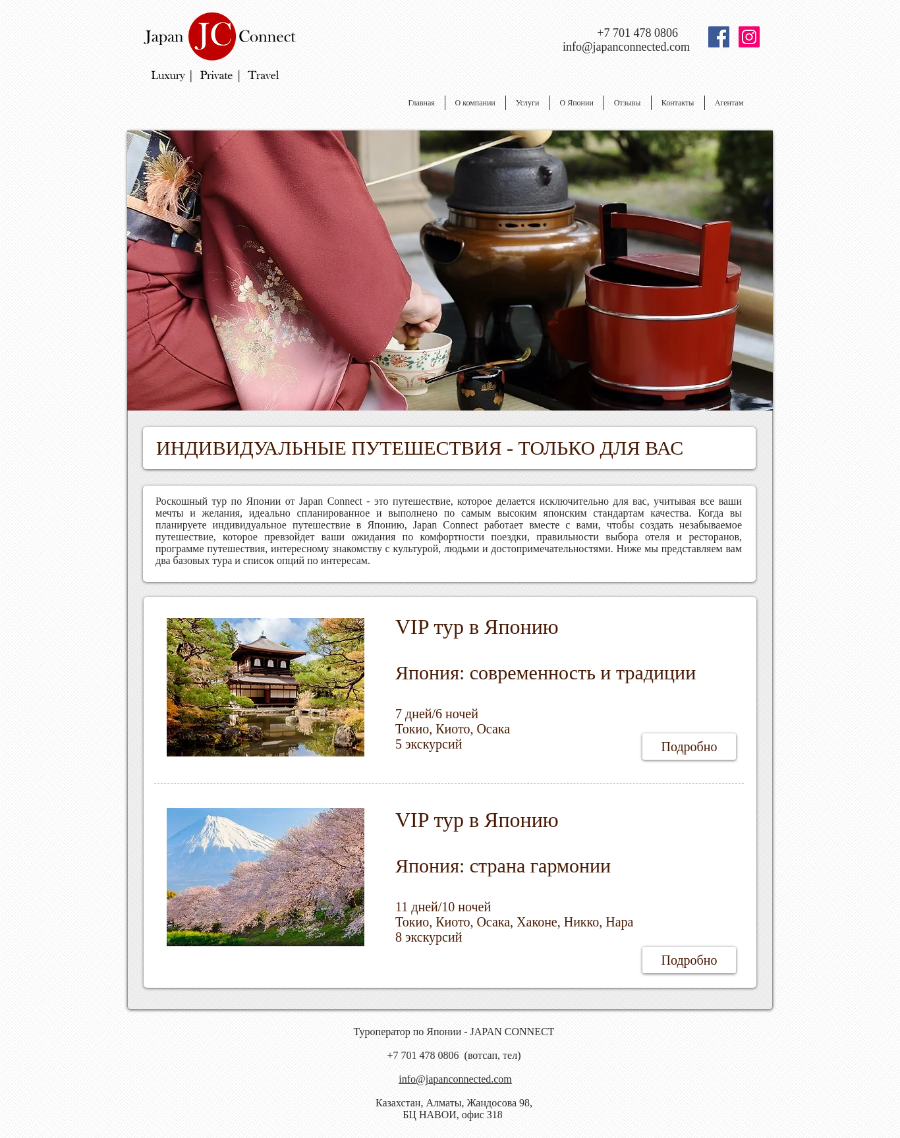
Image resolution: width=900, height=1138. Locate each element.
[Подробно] (689, 746)
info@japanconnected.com (626, 46)
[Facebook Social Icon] (718, 36)
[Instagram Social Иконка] (749, 36)
